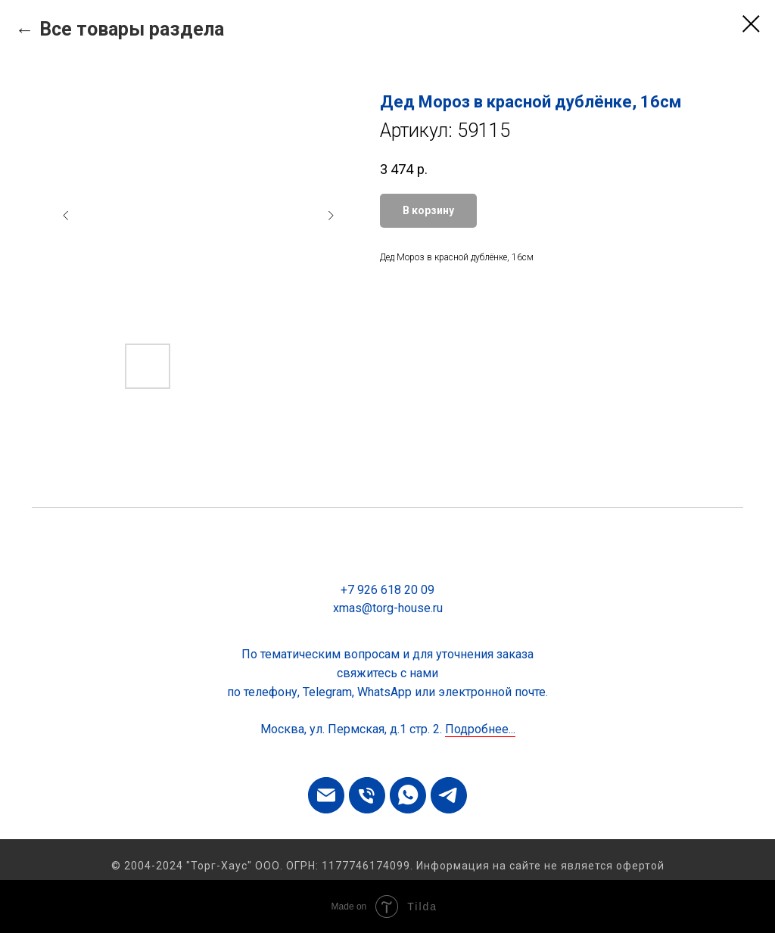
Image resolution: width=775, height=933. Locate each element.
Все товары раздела (131, 29)
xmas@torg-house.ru (388, 608)
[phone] (367, 795)
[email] (326, 795)
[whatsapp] (408, 795)
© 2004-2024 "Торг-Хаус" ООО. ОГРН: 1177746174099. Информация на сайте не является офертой (388, 866)
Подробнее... (480, 729)
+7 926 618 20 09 (387, 590)
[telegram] (449, 795)
